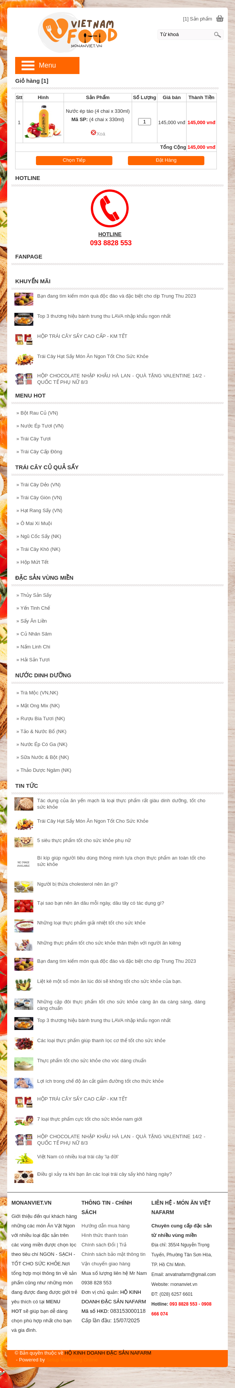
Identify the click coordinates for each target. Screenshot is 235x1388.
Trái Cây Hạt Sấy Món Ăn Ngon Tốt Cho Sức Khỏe (92, 356)
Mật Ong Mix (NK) (38, 705)
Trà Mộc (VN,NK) (37, 693)
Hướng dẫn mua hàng (105, 1226)
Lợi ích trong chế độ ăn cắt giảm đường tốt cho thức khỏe (100, 1081)
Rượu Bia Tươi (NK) (40, 718)
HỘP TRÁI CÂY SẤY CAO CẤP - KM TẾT (82, 336)
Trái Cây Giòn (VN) (39, 497)
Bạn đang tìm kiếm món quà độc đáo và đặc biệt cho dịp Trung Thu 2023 (116, 296)
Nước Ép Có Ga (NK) (41, 744)
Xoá (97, 134)
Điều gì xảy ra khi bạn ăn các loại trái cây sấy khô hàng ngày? (104, 1174)
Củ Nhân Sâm (33, 634)
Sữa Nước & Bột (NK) (42, 757)
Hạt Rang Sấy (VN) (39, 510)
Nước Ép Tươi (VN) (40, 426)
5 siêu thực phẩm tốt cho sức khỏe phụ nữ (84, 840)
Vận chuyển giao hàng (105, 1264)
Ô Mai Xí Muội (34, 523)
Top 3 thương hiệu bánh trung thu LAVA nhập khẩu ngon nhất (103, 316)
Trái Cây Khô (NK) (38, 549)
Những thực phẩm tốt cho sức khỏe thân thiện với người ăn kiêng (109, 943)
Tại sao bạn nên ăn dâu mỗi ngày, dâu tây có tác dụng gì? (100, 903)
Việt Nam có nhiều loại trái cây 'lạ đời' (77, 1156)
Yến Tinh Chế (33, 608)
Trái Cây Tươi (33, 439)
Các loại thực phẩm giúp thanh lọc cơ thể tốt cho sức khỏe (101, 1040)
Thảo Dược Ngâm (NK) (43, 770)
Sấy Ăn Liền (31, 621)
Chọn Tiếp (74, 160)
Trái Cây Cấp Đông (39, 451)
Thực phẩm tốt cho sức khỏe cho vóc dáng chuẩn (91, 1060)
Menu (47, 65)
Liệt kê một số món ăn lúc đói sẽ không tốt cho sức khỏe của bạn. (109, 981)
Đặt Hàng (166, 160)
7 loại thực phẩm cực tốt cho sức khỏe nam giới (89, 1119)
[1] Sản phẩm (197, 19)
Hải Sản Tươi (33, 659)
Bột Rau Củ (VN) (37, 413)
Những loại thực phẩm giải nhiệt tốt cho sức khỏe (91, 923)
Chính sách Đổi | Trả (104, 1245)
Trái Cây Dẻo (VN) (38, 484)
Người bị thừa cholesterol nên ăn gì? (77, 884)
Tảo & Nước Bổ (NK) (41, 731)
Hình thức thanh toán (104, 1235)
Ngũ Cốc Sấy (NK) (38, 536)
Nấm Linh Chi (33, 647)
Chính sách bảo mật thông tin (113, 1254)
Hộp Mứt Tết (32, 562)
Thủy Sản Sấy (33, 595)
